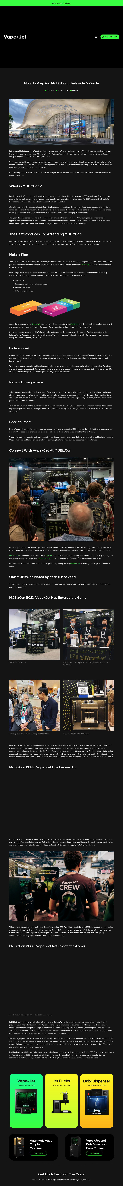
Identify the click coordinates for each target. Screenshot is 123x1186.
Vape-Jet (49, 555)
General (75, 90)
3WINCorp (86, 264)
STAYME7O (75, 324)
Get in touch (14, 555)
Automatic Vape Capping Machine (38, 1144)
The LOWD (36, 324)
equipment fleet (47, 558)
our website (75, 563)
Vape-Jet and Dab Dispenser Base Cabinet (95, 1144)
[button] (96, 37)
